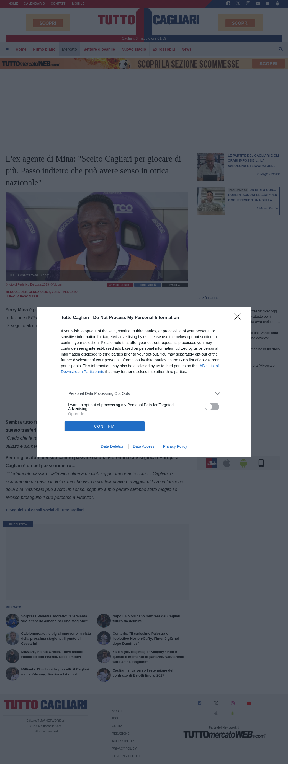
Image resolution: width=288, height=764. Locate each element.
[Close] (239, 318)
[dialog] (144, 382)
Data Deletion (112, 446)
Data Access (144, 446)
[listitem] (144, 394)
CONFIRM (104, 426)
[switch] (212, 406)
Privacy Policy (175, 446)
